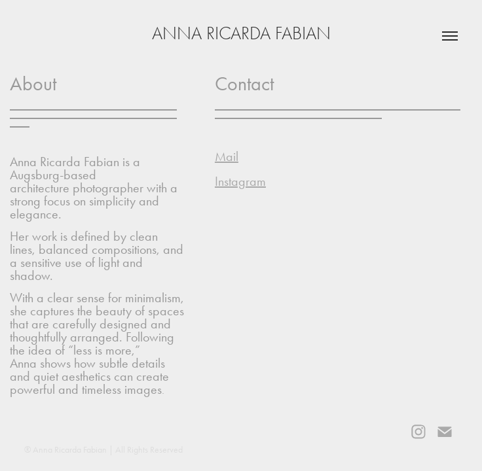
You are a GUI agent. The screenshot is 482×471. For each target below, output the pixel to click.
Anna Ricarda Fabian (241, 33)
